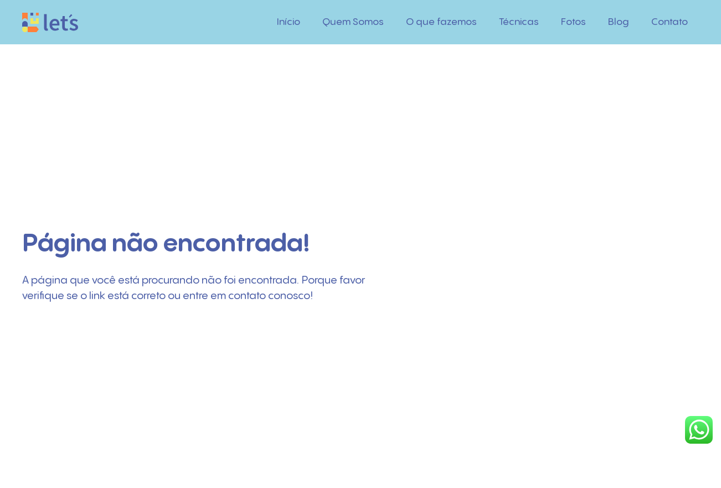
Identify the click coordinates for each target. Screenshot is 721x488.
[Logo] (50, 22)
